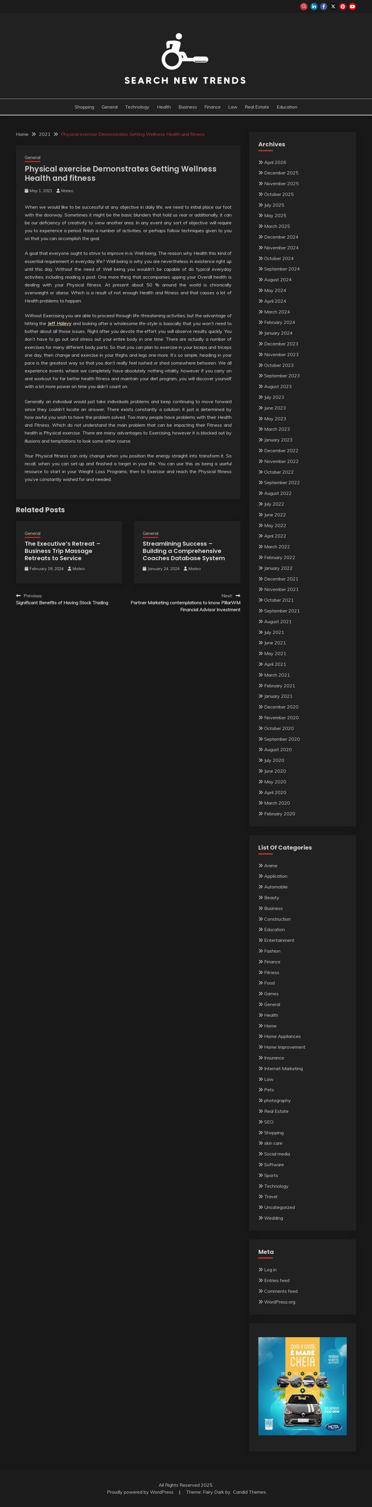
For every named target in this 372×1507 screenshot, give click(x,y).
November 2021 (281, 589)
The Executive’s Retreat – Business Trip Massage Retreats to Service (63, 551)
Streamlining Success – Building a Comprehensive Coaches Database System (184, 551)
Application (275, 876)
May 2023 (275, 418)
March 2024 (277, 312)
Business (187, 107)
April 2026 (275, 162)
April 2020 (275, 792)
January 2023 (278, 440)
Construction (277, 919)
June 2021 (275, 643)
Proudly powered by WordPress (141, 1492)
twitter (333, 6)
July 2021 (274, 632)
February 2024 (279, 322)
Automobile (276, 887)
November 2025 (281, 183)
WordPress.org (279, 1302)
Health (164, 107)
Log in (270, 1269)
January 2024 (278, 333)
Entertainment (279, 940)
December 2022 (281, 450)
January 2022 (278, 568)
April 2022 (275, 536)
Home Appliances (282, 1036)
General (110, 107)
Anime (271, 865)
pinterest (342, 6)
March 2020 (277, 803)
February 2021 (279, 685)
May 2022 (275, 525)
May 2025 (275, 215)
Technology (137, 107)
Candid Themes (249, 1492)
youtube (352, 6)
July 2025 (274, 205)
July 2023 (274, 397)
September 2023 (282, 375)
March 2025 (277, 226)
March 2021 (277, 675)
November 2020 (281, 717)
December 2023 (281, 344)
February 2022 (279, 557)
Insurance (274, 1058)
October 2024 (279, 258)
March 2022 (277, 546)
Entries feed (276, 1280)
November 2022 (281, 461)
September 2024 (282, 269)
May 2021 (275, 653)
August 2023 (278, 386)
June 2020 (275, 771)
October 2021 (279, 600)
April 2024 (275, 301)
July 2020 (274, 760)
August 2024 (278, 279)
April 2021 (275, 664)
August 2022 (278, 493)
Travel (270, 1196)
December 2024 (281, 237)
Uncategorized (279, 1207)
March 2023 (277, 429)
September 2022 (282, 482)
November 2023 (281, 354)
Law (232, 107)
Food (269, 983)
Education (287, 107)
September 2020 (282, 739)
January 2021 (278, 696)
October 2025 (279, 194)
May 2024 (275, 290)
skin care (273, 1143)
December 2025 (281, 173)
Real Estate (257, 107)
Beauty (271, 897)
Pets (269, 1090)
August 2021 (278, 621)
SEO (268, 1122)
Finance (212, 107)
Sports (271, 1175)
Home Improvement (284, 1047)
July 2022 (274, 504)
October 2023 (279, 365)
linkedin (314, 6)
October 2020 (279, 728)
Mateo (67, 190)
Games (271, 993)
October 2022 (279, 472)
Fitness (271, 972)
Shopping (84, 107)
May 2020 (275, 782)
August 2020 (278, 749)
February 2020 (279, 813)
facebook (323, 6)
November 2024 (281, 247)
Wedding (273, 1218)
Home (270, 1026)
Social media (277, 1154)
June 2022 (275, 515)
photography (277, 1100)
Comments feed (281, 1291)
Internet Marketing (283, 1068)
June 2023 (275, 408)
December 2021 (281, 579)
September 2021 (282, 611)
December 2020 (281, 707)
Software (274, 1164)
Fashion (272, 951)
